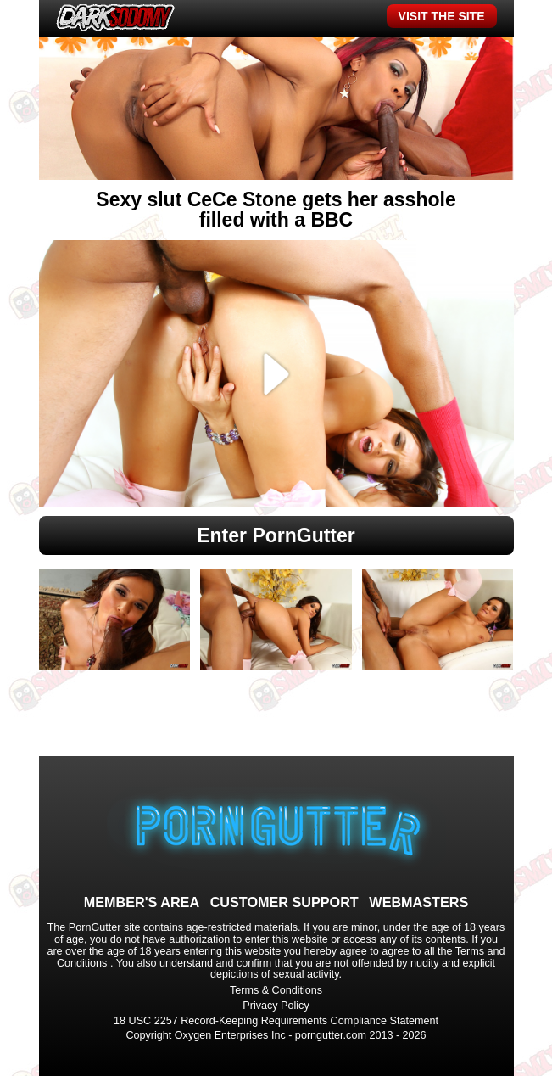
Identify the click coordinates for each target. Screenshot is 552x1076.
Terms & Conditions (276, 990)
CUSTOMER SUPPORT (284, 902)
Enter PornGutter (276, 535)
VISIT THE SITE (442, 16)
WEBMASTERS (418, 902)
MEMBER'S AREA (141, 902)
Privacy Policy (276, 1006)
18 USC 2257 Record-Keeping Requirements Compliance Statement (276, 1021)
